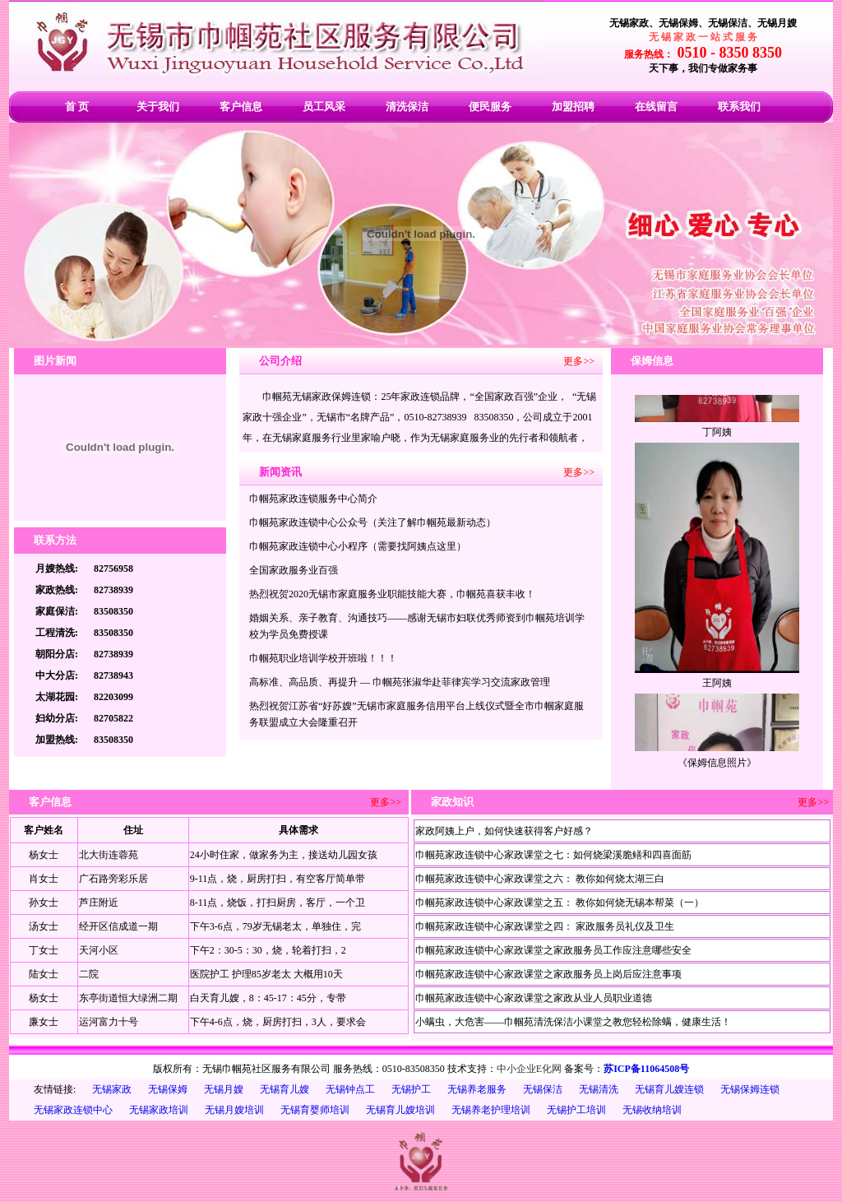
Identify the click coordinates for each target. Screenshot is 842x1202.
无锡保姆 (167, 1089)
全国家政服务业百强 (293, 570)
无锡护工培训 (576, 1110)
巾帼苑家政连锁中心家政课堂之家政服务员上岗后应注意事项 (548, 974)
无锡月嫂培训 (234, 1110)
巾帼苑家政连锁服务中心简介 (313, 498)
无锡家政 (112, 1089)
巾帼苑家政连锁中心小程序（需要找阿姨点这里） (357, 546)
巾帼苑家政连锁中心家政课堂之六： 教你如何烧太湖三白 (539, 878)
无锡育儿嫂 (284, 1089)
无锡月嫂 (223, 1089)
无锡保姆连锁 (750, 1089)
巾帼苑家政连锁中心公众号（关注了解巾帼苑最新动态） (372, 522)
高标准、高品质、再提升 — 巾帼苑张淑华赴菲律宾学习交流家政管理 (399, 682)
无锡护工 (411, 1089)
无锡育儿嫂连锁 (669, 1089)
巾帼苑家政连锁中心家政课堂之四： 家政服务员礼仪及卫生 (544, 926)
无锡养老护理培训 (490, 1110)
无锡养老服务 (477, 1089)
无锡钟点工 (350, 1089)
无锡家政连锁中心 (73, 1110)
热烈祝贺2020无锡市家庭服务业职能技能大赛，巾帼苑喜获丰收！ (392, 594)
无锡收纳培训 (652, 1110)
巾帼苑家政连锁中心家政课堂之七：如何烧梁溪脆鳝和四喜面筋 (553, 855)
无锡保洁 (542, 1089)
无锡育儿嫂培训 (400, 1110)
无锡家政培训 (158, 1110)
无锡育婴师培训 (314, 1110)
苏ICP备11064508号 (646, 1068)
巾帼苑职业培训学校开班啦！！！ (323, 658)
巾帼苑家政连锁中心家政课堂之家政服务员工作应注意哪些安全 (553, 950)
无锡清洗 (598, 1089)
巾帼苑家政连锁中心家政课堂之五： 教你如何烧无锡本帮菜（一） (559, 902)
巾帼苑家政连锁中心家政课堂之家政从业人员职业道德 (533, 998)
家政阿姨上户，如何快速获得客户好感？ (504, 831)
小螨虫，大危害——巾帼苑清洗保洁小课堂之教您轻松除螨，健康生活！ (573, 1022)
